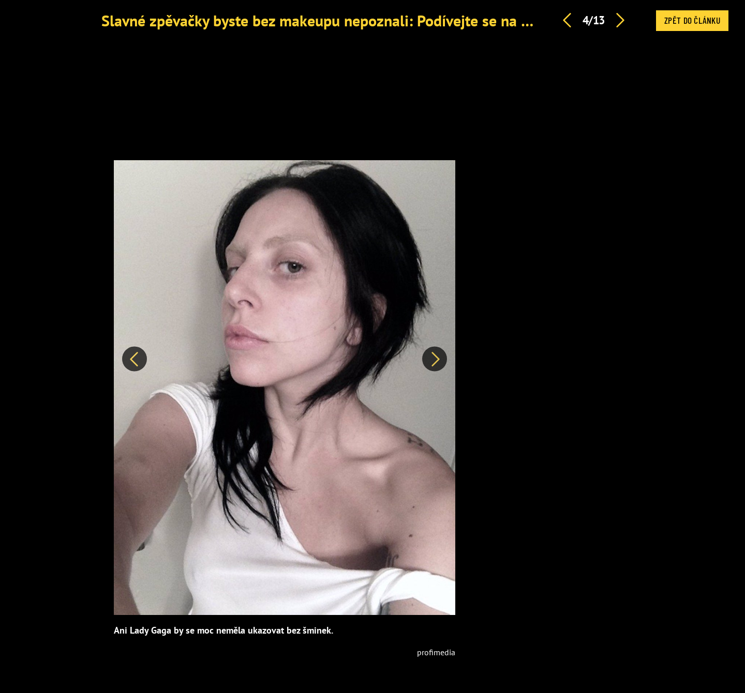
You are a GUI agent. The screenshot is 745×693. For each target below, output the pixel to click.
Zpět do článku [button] (692, 20)
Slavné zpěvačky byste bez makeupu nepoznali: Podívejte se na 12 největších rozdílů (380, 20)
